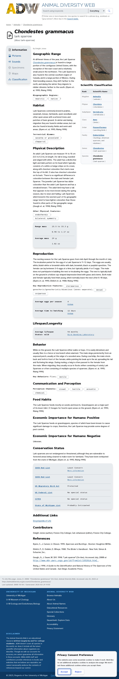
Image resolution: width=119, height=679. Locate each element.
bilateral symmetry (45, 218)
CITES (38, 499)
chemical (40, 393)
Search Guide (73, 19)
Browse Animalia (54, 595)
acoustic (91, 389)
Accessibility (52, 624)
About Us (51, 599)
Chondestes (98, 148)
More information (75, 471)
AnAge (70, 304)
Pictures (14, 56)
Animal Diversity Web (68, 5)
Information (17, 50)
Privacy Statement (55, 628)
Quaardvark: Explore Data (58, 620)
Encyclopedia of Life (42, 520)
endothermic (41, 214)
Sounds (14, 62)
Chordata (97, 104)
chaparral (40, 141)
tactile (76, 389)
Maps (13, 73)
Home (8, 24)
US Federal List (43, 492)
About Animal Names (56, 603)
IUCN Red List (42, 468)
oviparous (40, 293)
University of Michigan (16, 595)
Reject (78, 671)
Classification (17, 79)
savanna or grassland (46, 138)
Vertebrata (98, 112)
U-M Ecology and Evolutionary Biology (23, 603)
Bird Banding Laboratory (80, 334)
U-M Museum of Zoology (17, 599)
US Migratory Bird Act (47, 486)
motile (63, 377)
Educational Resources (57, 607)
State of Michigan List (48, 505)
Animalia (17, 24)
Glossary (51, 616)
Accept (64, 671)
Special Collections (55, 612)
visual (62, 389)
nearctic (40, 99)
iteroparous (72, 286)
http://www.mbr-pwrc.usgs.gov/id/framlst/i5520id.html (66, 560)
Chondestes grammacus (32, 24)
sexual (99, 290)
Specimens (16, 67)
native (54, 99)
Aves (95, 119)
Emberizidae (98, 135)
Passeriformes (99, 127)
